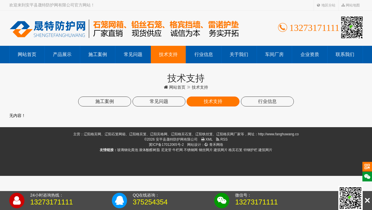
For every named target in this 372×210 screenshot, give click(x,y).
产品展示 (62, 54)
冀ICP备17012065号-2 (166, 145)
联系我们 (345, 54)
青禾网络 (214, 145)
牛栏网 (177, 150)
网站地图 (350, 5)
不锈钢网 (191, 150)
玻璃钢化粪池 (127, 150)
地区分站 (326, 5)
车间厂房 (274, 54)
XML (207, 139)
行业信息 (203, 54)
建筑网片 (221, 150)
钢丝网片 (206, 150)
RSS (222, 139)
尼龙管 (166, 150)
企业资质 (310, 54)
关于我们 (239, 54)
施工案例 (97, 54)
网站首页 (27, 54)
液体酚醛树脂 (149, 150)
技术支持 (168, 54)
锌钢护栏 (250, 150)
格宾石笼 (235, 150)
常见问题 (133, 54)
